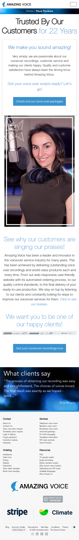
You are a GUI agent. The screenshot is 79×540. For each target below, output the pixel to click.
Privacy (65, 527)
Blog (7, 527)
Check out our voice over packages (39, 101)
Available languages (47, 471)
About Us (6, 424)
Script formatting (46, 460)
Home (29, 11)
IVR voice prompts (47, 440)
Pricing (5, 460)
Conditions (55, 527)
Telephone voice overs (49, 424)
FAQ (41, 455)
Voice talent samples (11, 469)
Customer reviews (10, 440)
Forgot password (9, 437)
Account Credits (18, 527)
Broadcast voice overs (49, 429)
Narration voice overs (48, 426)
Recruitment (33, 527)
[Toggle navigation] (73, 4)
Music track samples (11, 471)
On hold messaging (47, 435)
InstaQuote (7, 455)
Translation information (49, 437)
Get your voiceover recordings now (39, 348)
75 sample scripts (47, 458)
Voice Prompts (45, 443)
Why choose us (46, 474)
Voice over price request (13, 429)
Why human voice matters (50, 466)
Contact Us (7, 426)
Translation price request (13, 432)
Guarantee (7, 466)
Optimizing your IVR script (50, 469)
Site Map (44, 527)
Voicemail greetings (47, 432)
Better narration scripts (49, 463)
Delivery (6, 463)
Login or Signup (9, 435)
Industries (7, 443)
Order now (7, 458)
